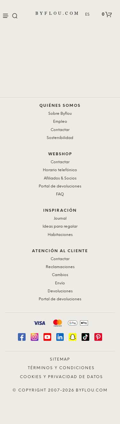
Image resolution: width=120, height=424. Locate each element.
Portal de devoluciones (60, 186)
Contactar (60, 130)
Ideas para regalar (60, 226)
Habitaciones (60, 235)
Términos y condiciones (61, 368)
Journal (60, 218)
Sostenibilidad (60, 138)
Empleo (60, 122)
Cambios (60, 275)
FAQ (60, 194)
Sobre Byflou (60, 114)
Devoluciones (60, 291)
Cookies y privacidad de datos (61, 377)
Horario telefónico (60, 170)
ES (87, 14)
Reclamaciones (60, 267)
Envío (60, 283)
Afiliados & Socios (60, 178)
